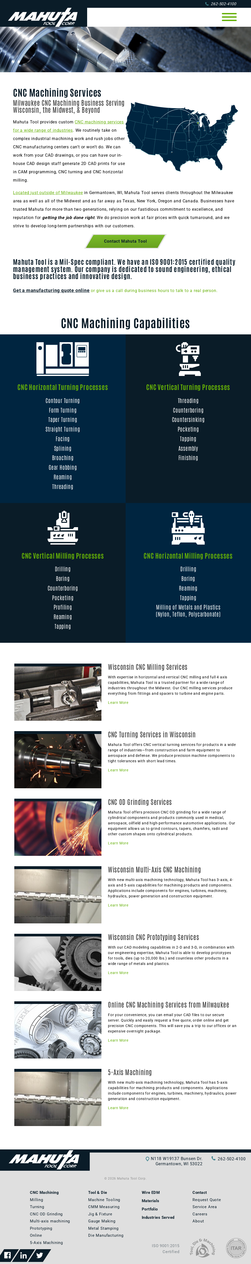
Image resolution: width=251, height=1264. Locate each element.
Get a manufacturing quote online (51, 290)
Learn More (118, 702)
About (198, 1221)
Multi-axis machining (50, 1221)
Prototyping (41, 1228)
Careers (200, 1214)
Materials (150, 1201)
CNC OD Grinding (46, 1214)
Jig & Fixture (100, 1214)
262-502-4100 (220, 4)
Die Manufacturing (106, 1235)
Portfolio (150, 1209)
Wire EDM (151, 1192)
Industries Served (158, 1217)
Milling (36, 1199)
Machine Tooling (104, 1199)
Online (36, 1235)
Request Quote (206, 1199)
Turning (37, 1207)
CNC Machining (44, 1192)
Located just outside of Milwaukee (48, 192)
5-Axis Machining (46, 1242)
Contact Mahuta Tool (125, 241)
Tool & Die (97, 1192)
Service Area (204, 1207)
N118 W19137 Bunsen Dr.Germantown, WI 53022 (177, 1161)
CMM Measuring (103, 1207)
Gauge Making (101, 1221)
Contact (199, 1192)
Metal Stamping (103, 1228)
